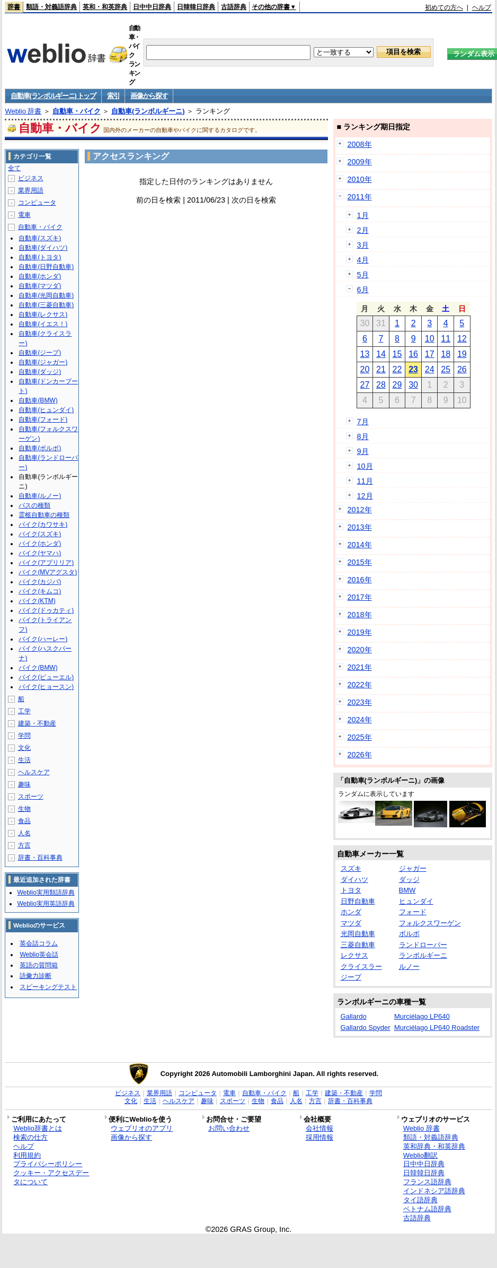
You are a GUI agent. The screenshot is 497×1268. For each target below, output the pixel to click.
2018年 (360, 614)
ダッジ (409, 880)
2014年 (360, 544)
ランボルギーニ (423, 955)
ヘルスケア (34, 772)
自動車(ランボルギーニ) (148, 111)
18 (445, 353)
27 (364, 384)
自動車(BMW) (38, 400)
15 (397, 353)
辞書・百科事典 (40, 857)
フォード (413, 912)
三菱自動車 (358, 945)
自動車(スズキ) (40, 238)
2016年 (360, 579)
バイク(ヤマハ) (40, 553)
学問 (24, 735)
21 (381, 369)
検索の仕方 (30, 1137)
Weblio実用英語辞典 (45, 903)
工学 (24, 711)
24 (429, 369)
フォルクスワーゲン (430, 923)
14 (381, 353)
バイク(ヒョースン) (46, 686)
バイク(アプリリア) (46, 562)
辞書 (13, 7)
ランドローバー (423, 945)
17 (429, 353)
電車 (24, 214)
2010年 (360, 179)
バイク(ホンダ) (40, 543)
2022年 (360, 684)
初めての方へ (444, 7)
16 (413, 353)
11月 (365, 481)
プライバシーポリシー (47, 1164)
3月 (363, 245)
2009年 (360, 162)
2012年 (360, 509)
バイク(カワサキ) (43, 524)
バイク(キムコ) (40, 591)
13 (364, 353)
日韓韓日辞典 (196, 7)
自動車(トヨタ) (40, 257)
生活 (24, 760)
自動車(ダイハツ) (43, 247)
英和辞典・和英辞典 (434, 1146)
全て (14, 168)
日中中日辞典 (152, 7)
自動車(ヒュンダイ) (46, 410)
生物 (24, 808)
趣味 (24, 784)
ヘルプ (481, 7)
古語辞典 (233, 7)
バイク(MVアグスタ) (48, 572)
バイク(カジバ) (40, 581)
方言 (24, 845)
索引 (113, 96)
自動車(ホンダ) (40, 276)
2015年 (360, 562)
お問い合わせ (229, 1128)
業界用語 (30, 190)
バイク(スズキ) (40, 534)
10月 (365, 466)
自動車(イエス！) (43, 324)
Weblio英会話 (39, 954)
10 (429, 338)
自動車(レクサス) (43, 314)
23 (413, 369)
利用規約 (27, 1155)
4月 (363, 260)
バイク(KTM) (37, 601)
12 (462, 338)
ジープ (351, 977)
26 (462, 369)
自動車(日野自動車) (46, 266)
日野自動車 (358, 901)
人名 (24, 833)
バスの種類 (34, 505)
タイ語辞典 (420, 1200)
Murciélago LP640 (422, 1016)
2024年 (360, 719)
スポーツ (30, 796)
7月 (363, 421)
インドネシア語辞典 (434, 1191)
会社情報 (319, 1128)
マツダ (351, 923)
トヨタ (351, 890)
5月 (363, 274)
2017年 (360, 597)
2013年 (360, 527)
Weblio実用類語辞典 (45, 892)
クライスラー (361, 966)
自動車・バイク (76, 111)
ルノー (409, 966)
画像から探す (148, 96)
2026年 (360, 754)
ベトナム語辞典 (427, 1209)
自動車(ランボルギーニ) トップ (53, 96)
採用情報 (319, 1137)
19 (462, 353)
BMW (407, 890)
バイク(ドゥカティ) (46, 610)
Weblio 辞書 (23, 111)
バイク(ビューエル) (46, 677)
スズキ (351, 868)
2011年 (360, 197)
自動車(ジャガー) (43, 362)
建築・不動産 (37, 723)
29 (397, 384)
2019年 (360, 632)
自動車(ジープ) (40, 352)
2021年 (360, 667)
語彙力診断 (35, 976)
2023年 (360, 702)
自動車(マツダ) (40, 286)
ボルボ (409, 934)
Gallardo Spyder (365, 1027)
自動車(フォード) (43, 419)
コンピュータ (37, 202)
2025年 (360, 737)
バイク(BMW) (38, 667)
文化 (24, 747)
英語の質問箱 (39, 965)
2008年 (360, 144)
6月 (363, 289)
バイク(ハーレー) (43, 639)
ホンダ (351, 912)
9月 (363, 451)
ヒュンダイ (416, 901)
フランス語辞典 (427, 1182)
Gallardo (354, 1016)
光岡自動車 (358, 934)
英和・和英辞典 (105, 7)
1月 (363, 215)
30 (413, 384)
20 (364, 369)
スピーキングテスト (48, 987)
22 (397, 369)
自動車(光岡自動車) (46, 295)
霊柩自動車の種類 (44, 515)
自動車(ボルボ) (40, 448)
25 (445, 369)
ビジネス (30, 178)
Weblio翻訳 (420, 1155)
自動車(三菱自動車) (46, 305)
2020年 (360, 649)
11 (445, 338)
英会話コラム (39, 943)
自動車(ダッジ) (40, 371)
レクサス (354, 955)
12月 (365, 496)
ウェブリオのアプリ (142, 1128)
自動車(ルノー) (40, 496)
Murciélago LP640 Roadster (437, 1027)
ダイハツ (354, 880)
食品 (24, 821)
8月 (363, 436)
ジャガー (413, 868)
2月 (363, 230)
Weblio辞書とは (37, 1128)
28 (381, 384)
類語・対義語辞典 (51, 7)
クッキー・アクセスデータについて (51, 1177)
